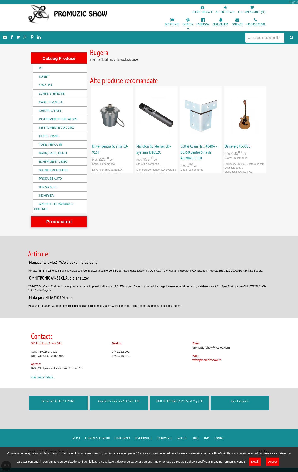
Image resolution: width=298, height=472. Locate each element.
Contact (220, 438)
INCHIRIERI (46, 195)
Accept (272, 461)
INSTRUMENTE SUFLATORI (58, 119)
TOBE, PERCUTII (50, 144)
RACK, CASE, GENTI (53, 153)
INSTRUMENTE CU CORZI (57, 127)
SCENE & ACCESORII (53, 170)
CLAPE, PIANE (49, 136)
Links (195, 438)
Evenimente (164, 438)
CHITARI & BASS (50, 110)
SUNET (44, 76)
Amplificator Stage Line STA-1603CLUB (118, 401)
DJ (40, 68)
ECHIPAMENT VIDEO (53, 161)
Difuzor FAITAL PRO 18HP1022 (58, 401)
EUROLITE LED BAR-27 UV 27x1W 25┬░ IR (179, 401)
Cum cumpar (122, 438)
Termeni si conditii (97, 438)
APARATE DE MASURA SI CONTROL (53, 206)
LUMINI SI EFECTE (52, 93)
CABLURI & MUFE (51, 102)
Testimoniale (143, 438)
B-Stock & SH (48, 187)
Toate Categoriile (240, 401)
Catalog (182, 438)
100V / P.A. (46, 85)
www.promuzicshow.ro (206, 360)
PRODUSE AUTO (50, 178)
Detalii (255, 461)
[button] (188, 24)
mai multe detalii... (43, 377)
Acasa (76, 438)
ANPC (207, 438)
